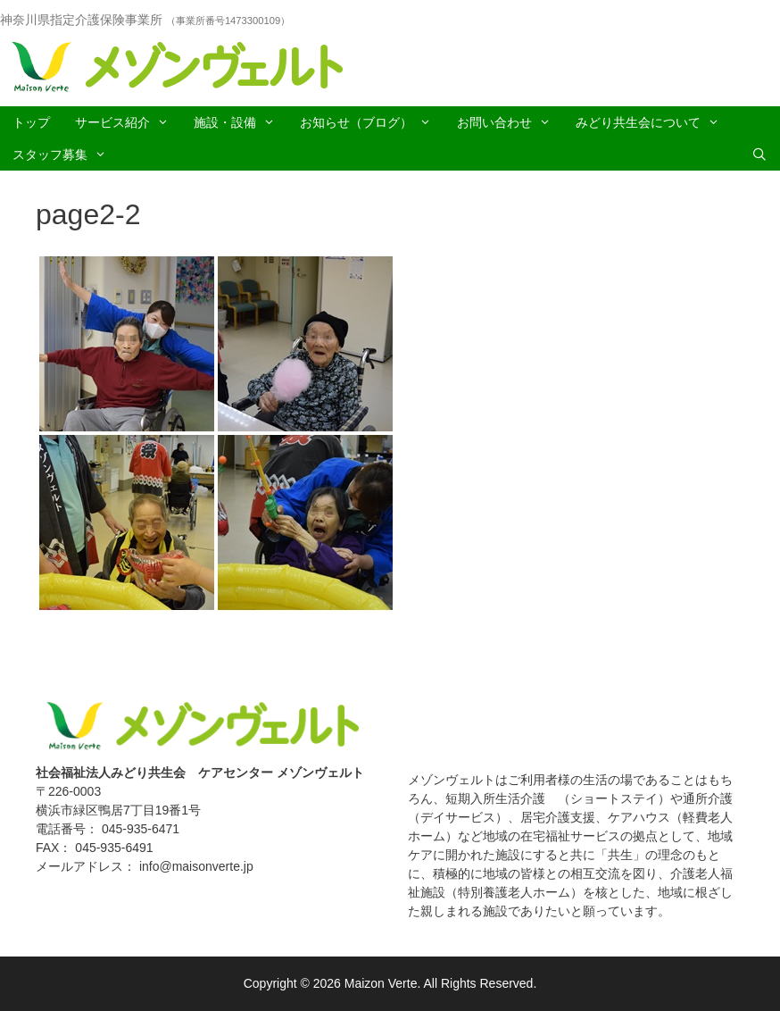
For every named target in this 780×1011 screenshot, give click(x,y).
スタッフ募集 (65, 154)
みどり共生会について (654, 122)
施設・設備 (240, 122)
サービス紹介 (128, 122)
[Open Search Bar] (759, 154)
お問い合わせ (510, 122)
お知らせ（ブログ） (372, 122)
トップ (31, 122)
